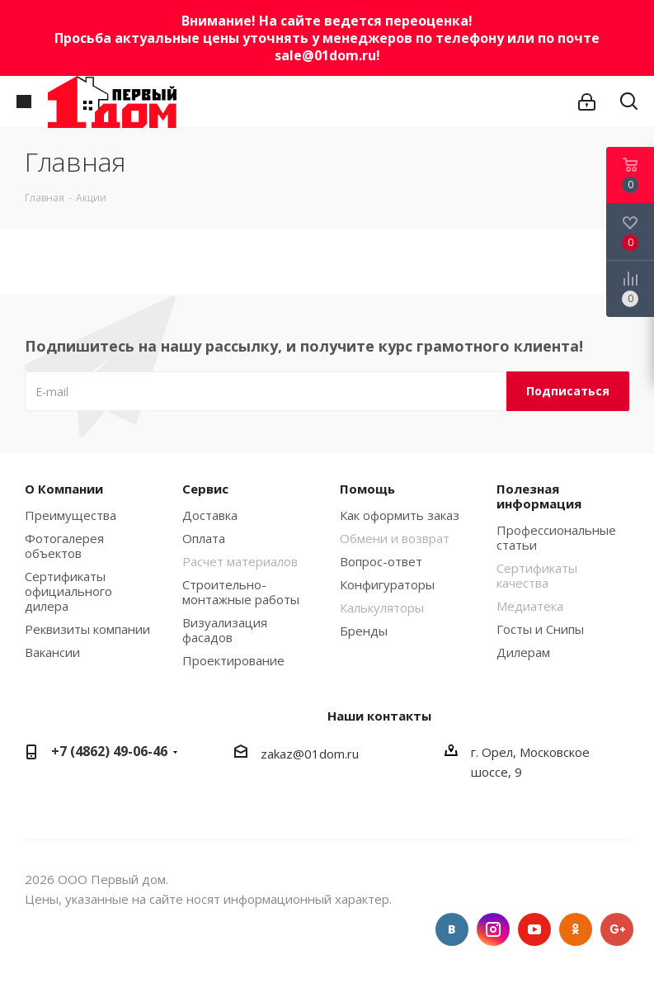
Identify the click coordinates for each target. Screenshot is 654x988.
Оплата (203, 538)
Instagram (493, 929)
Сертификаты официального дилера (68, 591)
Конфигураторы (387, 584)
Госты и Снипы (540, 629)
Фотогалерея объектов (64, 545)
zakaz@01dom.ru (310, 753)
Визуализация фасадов (224, 629)
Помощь (367, 488)
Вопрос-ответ (381, 561)
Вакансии (52, 652)
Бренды (364, 630)
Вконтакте (451, 929)
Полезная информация (538, 496)
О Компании (64, 488)
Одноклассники (575, 929)
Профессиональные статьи (556, 537)
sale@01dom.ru (325, 55)
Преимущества (70, 515)
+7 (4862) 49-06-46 (109, 751)
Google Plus (616, 929)
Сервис (205, 488)
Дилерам (523, 652)
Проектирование (233, 660)
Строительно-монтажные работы (240, 591)
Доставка (210, 515)
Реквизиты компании (87, 629)
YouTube (534, 929)
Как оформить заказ (399, 515)
